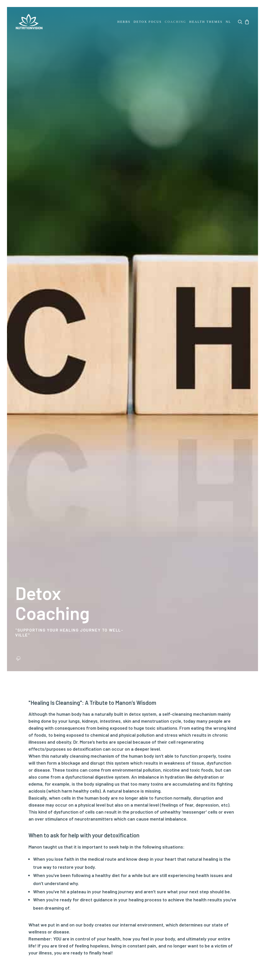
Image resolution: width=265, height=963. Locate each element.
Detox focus (148, 22)
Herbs (124, 22)
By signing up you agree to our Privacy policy (186, 855)
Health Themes (206, 22)
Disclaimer (46, 914)
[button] (241, 22)
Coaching (175, 22)
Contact (63, 785)
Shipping (64, 810)
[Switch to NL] (228, 22)
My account (107, 785)
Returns (63, 818)
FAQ (59, 794)
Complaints (67, 827)
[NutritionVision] (28, 22)
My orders (106, 794)
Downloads (25, 852)
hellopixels (240, 944)
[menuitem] (124, 22)
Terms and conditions (125, 909)
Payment (64, 802)
